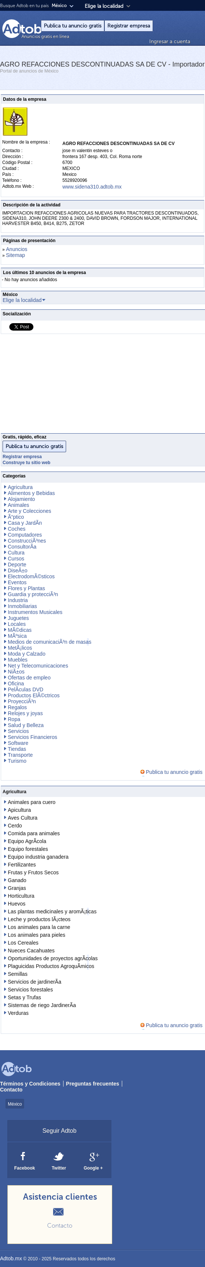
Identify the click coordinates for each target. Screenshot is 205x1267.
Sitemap (15, 255)
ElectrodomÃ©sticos (31, 576)
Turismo (17, 761)
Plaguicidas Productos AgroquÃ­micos (51, 966)
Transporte (20, 755)
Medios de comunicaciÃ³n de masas (49, 642)
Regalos (17, 707)
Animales (18, 505)
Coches (16, 529)
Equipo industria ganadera (38, 857)
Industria (18, 600)
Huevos (16, 904)
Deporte (17, 564)
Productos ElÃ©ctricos (33, 695)
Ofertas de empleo (29, 678)
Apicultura (19, 810)
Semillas (17, 974)
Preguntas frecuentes (92, 1084)
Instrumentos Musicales (35, 612)
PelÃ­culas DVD (25, 689)
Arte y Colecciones (29, 511)
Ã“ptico (16, 517)
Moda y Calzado (26, 654)
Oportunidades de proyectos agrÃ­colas (53, 958)
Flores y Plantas (26, 588)
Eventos (17, 582)
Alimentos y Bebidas (31, 493)
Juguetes (18, 618)
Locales (17, 624)
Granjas (17, 888)
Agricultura (20, 487)
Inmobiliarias (22, 606)
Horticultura (21, 896)
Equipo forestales (28, 849)
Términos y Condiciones (30, 1084)
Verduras (18, 1013)
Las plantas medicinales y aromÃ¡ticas (52, 911)
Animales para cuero (31, 802)
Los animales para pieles (36, 935)
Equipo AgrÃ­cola (27, 841)
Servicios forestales (30, 990)
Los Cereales (23, 943)
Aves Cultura (23, 818)
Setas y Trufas (24, 997)
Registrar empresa (128, 26)
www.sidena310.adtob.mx (92, 187)
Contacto (11, 1090)
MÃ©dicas (20, 630)
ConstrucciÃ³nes (27, 541)
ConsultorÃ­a (22, 547)
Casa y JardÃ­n (25, 523)
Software (18, 743)
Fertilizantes (22, 865)
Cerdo (15, 826)
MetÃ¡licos (20, 648)
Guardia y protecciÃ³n (33, 594)
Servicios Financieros (32, 737)
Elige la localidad (104, 6)
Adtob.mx (11, 1258)
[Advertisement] (102, 385)
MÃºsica (17, 636)
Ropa (14, 719)
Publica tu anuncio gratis (72, 26)
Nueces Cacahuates (31, 951)
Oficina (16, 683)
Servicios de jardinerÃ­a (34, 982)
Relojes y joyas (25, 713)
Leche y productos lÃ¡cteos (39, 919)
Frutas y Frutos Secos (33, 872)
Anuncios (16, 249)
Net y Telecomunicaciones (38, 666)
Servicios (18, 731)
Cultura (16, 553)
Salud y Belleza (26, 725)
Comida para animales (34, 833)
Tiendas (17, 749)
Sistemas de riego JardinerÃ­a (42, 1005)
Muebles (17, 660)
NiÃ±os (16, 672)
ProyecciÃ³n (22, 701)
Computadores (25, 535)
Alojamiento (21, 499)
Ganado (17, 880)
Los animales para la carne (39, 927)
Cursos (16, 559)
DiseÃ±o (17, 570)
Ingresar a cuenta (169, 41)
